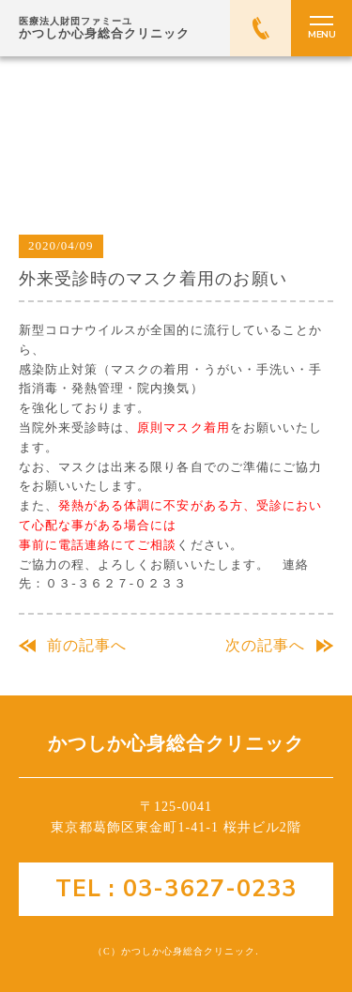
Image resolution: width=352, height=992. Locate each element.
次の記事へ (265, 645)
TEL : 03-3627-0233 (176, 889)
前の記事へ (87, 645)
